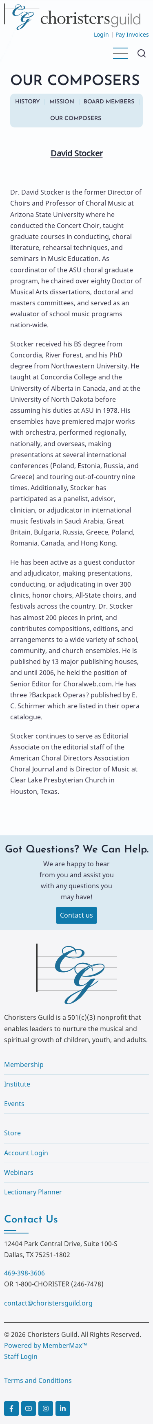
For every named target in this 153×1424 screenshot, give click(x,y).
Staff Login (21, 1356)
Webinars (18, 1172)
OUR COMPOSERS (75, 119)
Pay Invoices (132, 34)
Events (14, 1103)
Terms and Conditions (38, 1380)
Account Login (26, 1152)
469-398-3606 (24, 1272)
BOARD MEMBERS (109, 102)
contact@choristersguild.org (48, 1303)
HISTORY (27, 102)
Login (101, 34)
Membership (24, 1064)
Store (12, 1132)
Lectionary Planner (33, 1191)
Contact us (76, 915)
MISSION (61, 102)
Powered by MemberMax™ (45, 1345)
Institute (17, 1084)
